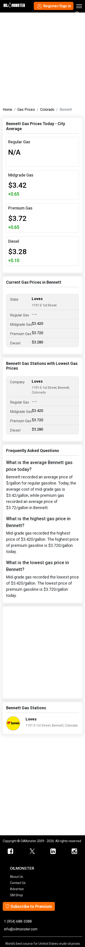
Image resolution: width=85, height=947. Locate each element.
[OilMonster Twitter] (32, 851)
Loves (37, 298)
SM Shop (16, 895)
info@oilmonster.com (20, 929)
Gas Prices (26, 109)
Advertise (17, 889)
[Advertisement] (42, 58)
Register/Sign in (53, 6)
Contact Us (18, 883)
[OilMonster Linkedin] (53, 851)
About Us (16, 877)
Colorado (47, 109)
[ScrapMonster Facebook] (10, 851)
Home (7, 109)
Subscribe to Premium (28, 906)
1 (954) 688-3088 (18, 921)
